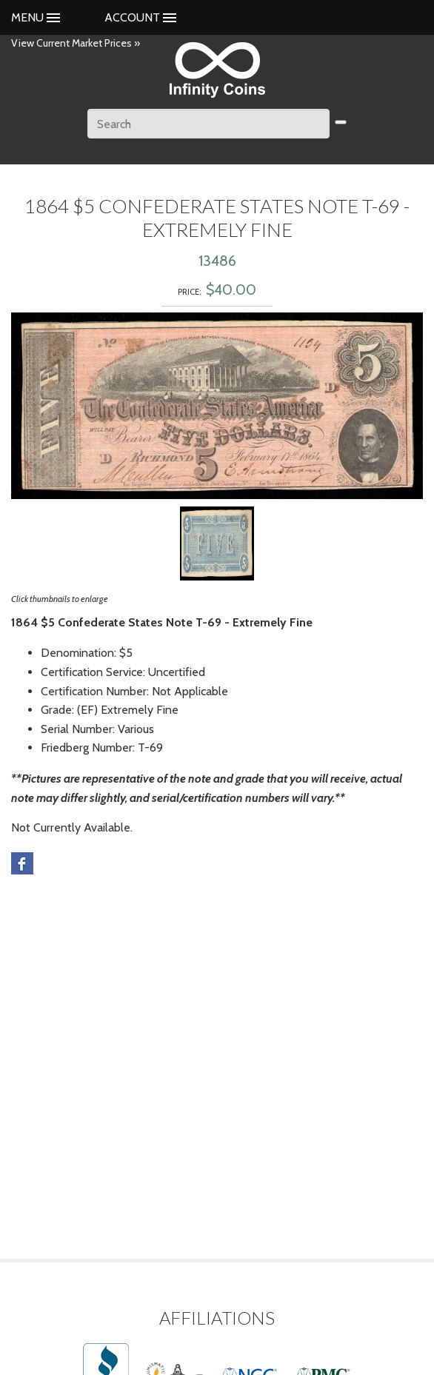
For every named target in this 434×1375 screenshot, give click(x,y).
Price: (189, 292)
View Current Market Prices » (75, 43)
